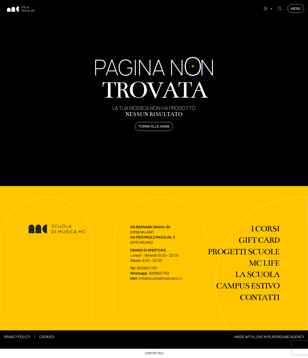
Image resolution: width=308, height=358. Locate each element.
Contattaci (154, 353)
